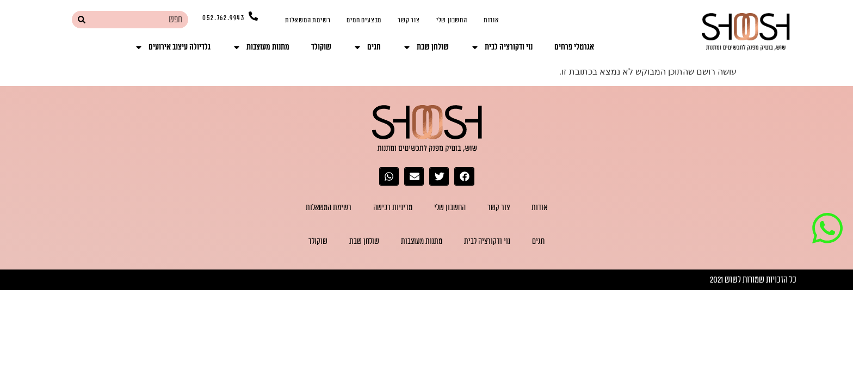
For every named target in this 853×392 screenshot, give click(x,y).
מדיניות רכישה (392, 207)
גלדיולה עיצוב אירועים (172, 47)
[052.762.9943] (253, 16)
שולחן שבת (426, 47)
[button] (464, 176)
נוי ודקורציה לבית (502, 47)
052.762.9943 (223, 18)
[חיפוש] (81, 19)
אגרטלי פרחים (574, 47)
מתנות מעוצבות (260, 47)
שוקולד (321, 47)
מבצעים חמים (364, 20)
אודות (491, 20)
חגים (367, 47)
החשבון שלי (451, 20)
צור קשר (409, 20)
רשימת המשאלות (307, 20)
